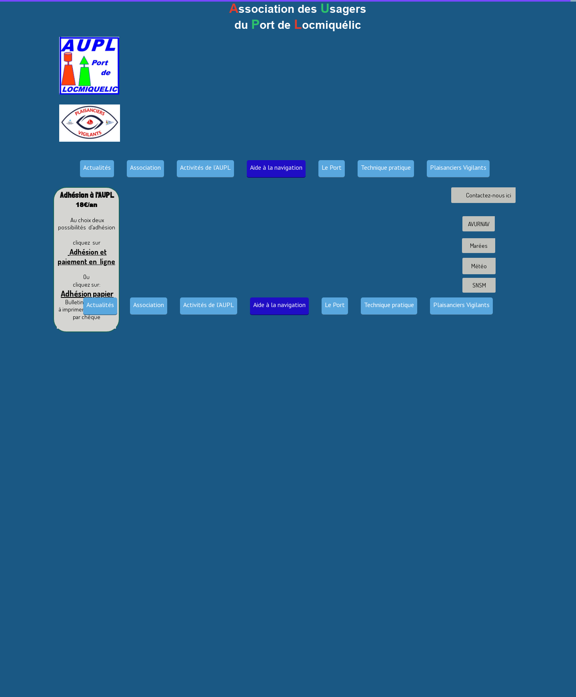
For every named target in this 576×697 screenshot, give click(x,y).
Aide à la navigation (276, 167)
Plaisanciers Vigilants (458, 167)
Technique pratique (386, 167)
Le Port (332, 167)
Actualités (97, 167)
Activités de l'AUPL (205, 167)
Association (145, 167)
